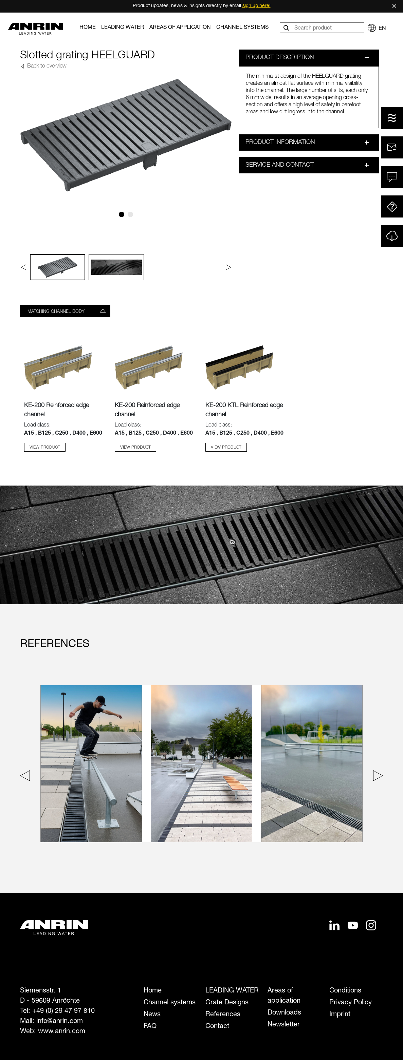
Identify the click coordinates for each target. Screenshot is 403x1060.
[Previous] (23, 267)
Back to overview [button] (46, 66)
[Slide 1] (121, 214)
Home (87, 28)
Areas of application (180, 28)
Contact (217, 1026)
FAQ (150, 1026)
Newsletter (284, 1025)
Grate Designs (227, 1003)
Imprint (339, 1014)
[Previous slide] (26, 777)
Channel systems (242, 28)
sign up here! (256, 6)
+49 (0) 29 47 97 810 (63, 1011)
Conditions (345, 991)
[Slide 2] (130, 214)
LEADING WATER (122, 28)
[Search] (287, 27)
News (152, 1014)
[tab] (65, 311)
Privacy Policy (350, 1003)
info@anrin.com (59, 1021)
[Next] (228, 267)
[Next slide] (376, 777)
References (222, 1014)
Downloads (284, 1013)
